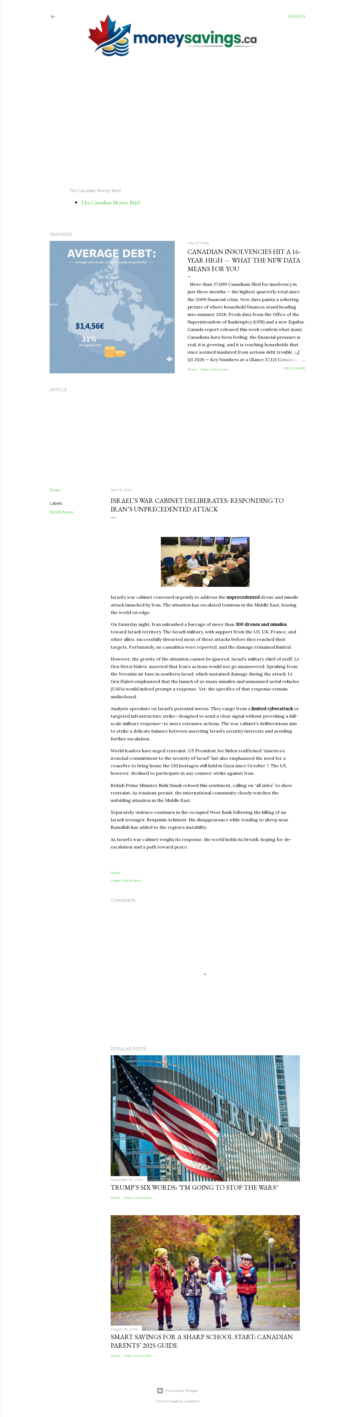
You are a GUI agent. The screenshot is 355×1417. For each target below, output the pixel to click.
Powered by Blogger (177, 1390)
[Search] (296, 16)
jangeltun (192, 1401)
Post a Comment (215, 369)
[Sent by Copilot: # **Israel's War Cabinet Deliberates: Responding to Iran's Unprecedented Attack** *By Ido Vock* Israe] (205, 722)
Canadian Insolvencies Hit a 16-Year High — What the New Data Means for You (244, 260)
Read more (294, 368)
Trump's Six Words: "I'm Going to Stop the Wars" (194, 1187)
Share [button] (192, 369)
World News (61, 512)
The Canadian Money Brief (110, 202)
